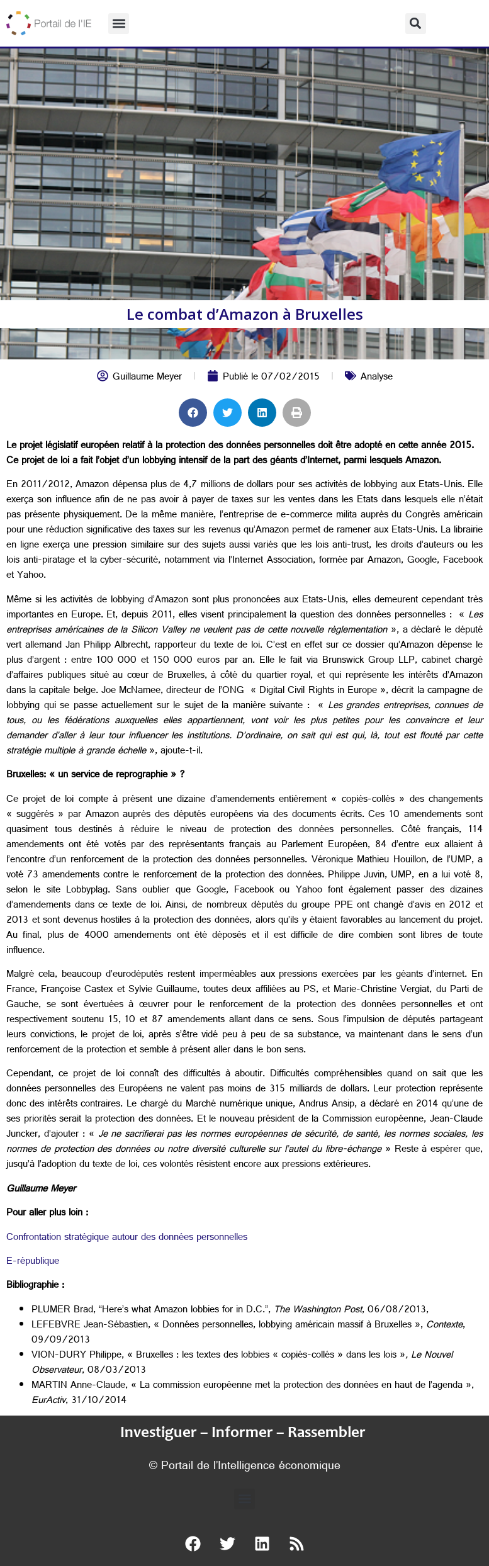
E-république (32, 1262)
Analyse (377, 378)
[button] (118, 23)
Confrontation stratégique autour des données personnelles (126, 1238)
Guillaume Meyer (147, 378)
